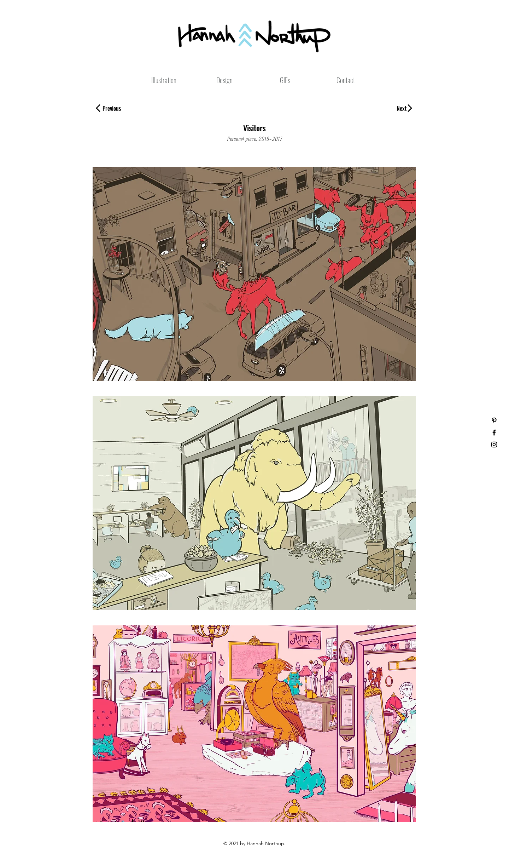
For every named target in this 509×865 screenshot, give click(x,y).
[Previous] (116, 108)
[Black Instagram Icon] (494, 444)
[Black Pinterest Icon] (494, 420)
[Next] (399, 108)
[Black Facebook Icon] (494, 432)
